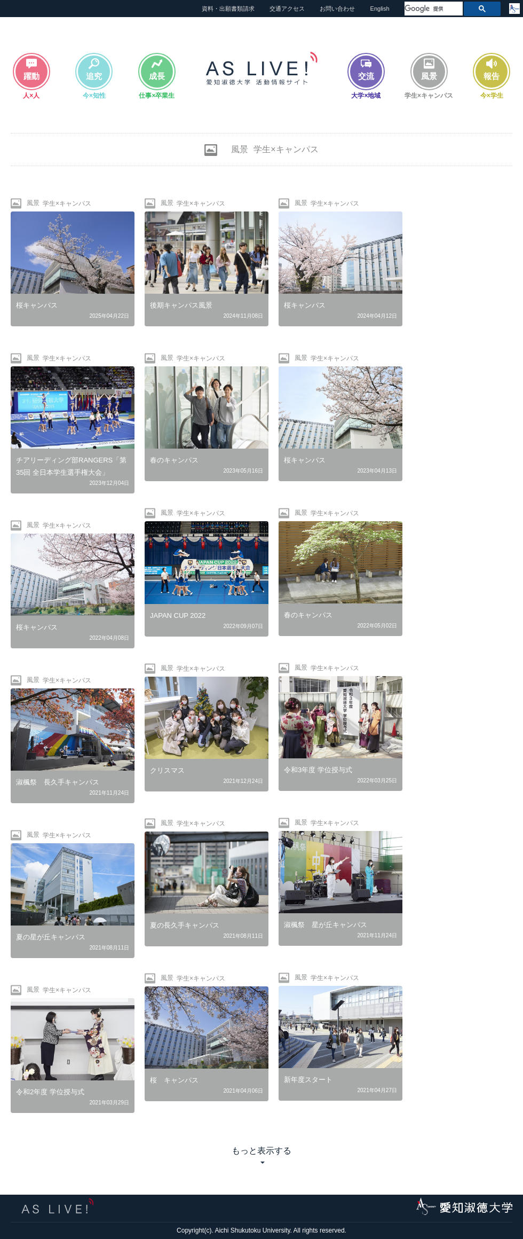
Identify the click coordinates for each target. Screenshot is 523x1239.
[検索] (433, 8)
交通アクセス (287, 8)
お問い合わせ (337, 8)
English (380, 8)
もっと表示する (261, 1150)
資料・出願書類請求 (228, 8)
